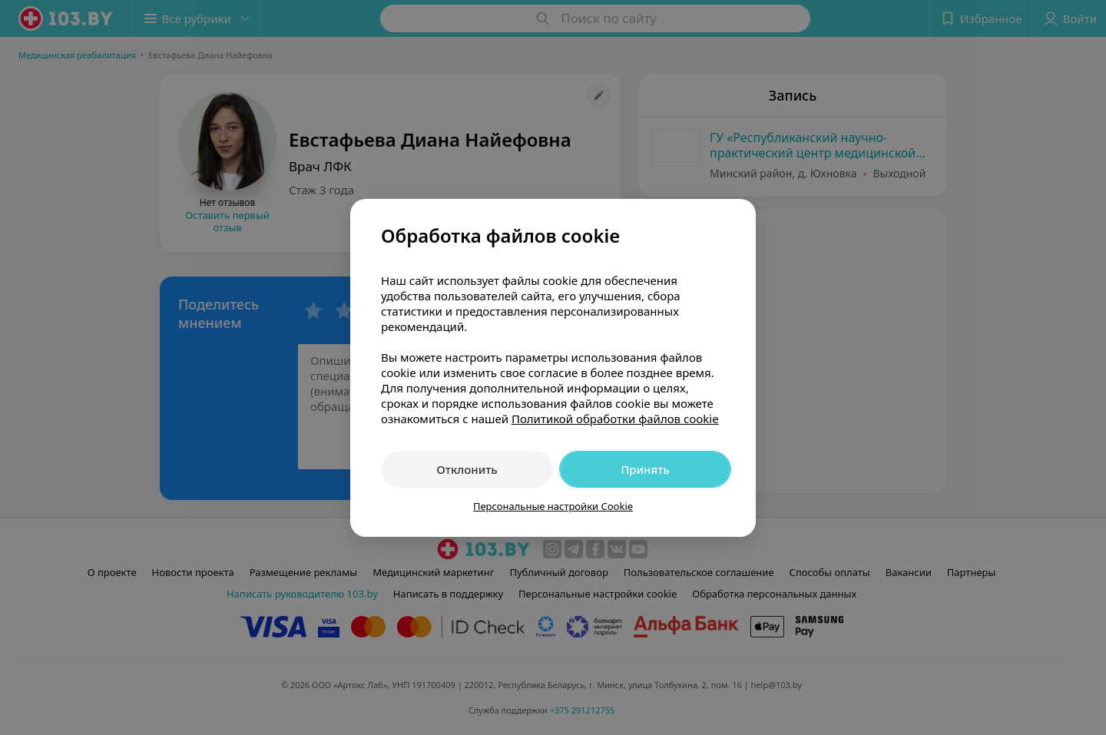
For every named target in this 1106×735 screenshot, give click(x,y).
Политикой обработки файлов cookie (615, 418)
